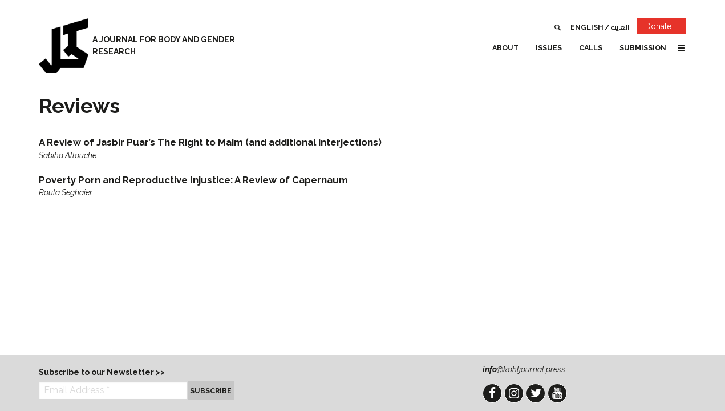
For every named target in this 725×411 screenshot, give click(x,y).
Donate (665, 28)
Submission (642, 47)
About (505, 47)
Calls (590, 47)
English (587, 27)
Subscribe (211, 390)
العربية (620, 27)
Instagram (514, 393)
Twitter (535, 393)
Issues (549, 47)
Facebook (492, 393)
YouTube (557, 393)
